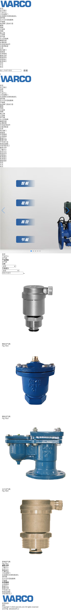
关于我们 (3, 10)
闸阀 (1, 27)
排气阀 (2, 37)
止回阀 (2, 35)
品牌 (1, 89)
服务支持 (3, 56)
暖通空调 (3, 140)
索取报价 (3, 161)
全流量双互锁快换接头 (8, 16)
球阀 (1, 31)
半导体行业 (4, 142)
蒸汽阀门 (3, 50)
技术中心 (3, 151)
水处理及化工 (5, 146)
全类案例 (3, 136)
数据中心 (3, 138)
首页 (1, 8)
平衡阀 (2, 22)
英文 (1, 67)
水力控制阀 (4, 39)
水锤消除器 (4, 46)
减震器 (2, 52)
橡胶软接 (3, 40)
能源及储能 (4, 144)
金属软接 (3, 42)
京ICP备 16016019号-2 (10, 609)
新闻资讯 (3, 57)
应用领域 (3, 54)
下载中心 (3, 149)
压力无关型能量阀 (6, 20)
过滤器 (2, 29)
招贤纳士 (3, 59)
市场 (1, 91)
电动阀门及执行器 (6, 23)
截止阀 (2, 33)
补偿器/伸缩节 (5, 44)
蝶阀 (1, 25)
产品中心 (3, 12)
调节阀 (2, 18)
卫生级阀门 (4, 14)
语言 (1, 63)
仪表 (1, 48)
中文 (1, 65)
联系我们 (3, 61)
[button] (68, 210)
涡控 (3, 605)
